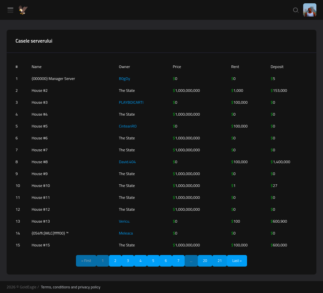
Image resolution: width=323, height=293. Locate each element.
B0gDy (124, 78)
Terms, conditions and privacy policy (70, 287)
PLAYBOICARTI (131, 102)
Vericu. (124, 221)
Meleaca (126, 233)
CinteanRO (128, 126)
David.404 (127, 162)
